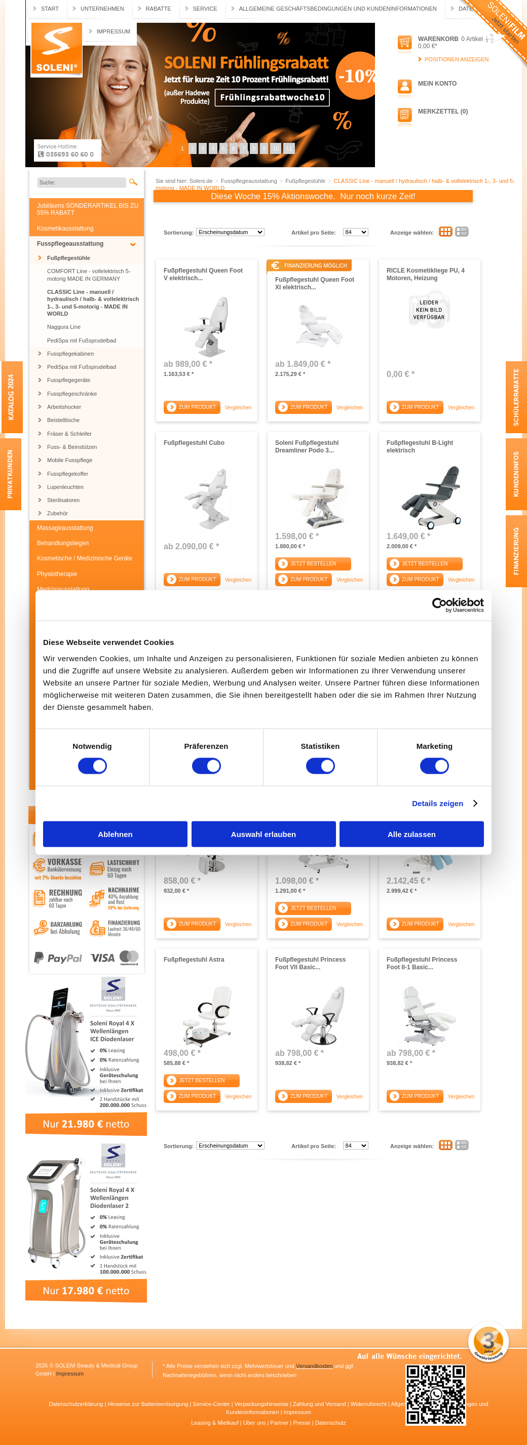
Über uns (255, 1423)
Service (205, 9)
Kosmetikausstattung (65, 228)
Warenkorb (438, 39)
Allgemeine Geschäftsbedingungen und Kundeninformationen (338, 9)
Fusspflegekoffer (67, 474)
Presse (302, 1423)
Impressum (114, 31)
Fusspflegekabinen (70, 354)
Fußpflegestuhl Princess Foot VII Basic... (310, 963)
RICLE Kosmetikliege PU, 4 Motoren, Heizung (426, 274)
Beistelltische (63, 420)
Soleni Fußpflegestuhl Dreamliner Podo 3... (306, 446)
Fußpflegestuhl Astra (194, 959)
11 (289, 148)
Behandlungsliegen (63, 543)
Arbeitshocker (64, 407)
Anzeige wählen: (412, 233)
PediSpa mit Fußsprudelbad (81, 340)
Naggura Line (64, 327)
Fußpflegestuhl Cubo (194, 442)
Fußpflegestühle (68, 258)
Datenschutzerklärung (76, 1404)
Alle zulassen (412, 833)
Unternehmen (102, 9)
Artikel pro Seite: (313, 233)
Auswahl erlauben (263, 833)
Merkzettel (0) (443, 111)
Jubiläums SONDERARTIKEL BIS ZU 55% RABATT (87, 209)
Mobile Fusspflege (69, 460)
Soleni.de (56, 50)
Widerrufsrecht (370, 1404)
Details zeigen (437, 803)
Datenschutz (330, 1423)
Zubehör (57, 513)
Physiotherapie (57, 574)
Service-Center (212, 1404)
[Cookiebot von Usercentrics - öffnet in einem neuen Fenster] (439, 605)
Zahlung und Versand (320, 1404)
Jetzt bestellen (313, 563)
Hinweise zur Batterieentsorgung (148, 1404)
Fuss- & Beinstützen (72, 447)
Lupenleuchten (65, 487)
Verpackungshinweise (262, 1404)
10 (276, 148)
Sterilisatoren (63, 500)
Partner (280, 1423)
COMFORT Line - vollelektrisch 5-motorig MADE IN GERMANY (89, 274)
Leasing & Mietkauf (215, 1423)
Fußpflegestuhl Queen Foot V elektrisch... (203, 274)
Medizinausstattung (63, 589)
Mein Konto (437, 83)
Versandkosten (314, 1366)
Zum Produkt (197, 407)
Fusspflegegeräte (68, 380)
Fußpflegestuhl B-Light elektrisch (420, 446)
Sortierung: (179, 233)
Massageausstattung (65, 527)
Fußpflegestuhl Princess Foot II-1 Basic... (422, 963)
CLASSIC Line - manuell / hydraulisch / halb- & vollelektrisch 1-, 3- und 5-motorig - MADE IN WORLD (93, 303)
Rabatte (158, 9)
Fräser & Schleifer (69, 434)
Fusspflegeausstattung (70, 243)
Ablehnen (115, 833)
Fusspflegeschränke (72, 394)
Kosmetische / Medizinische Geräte (84, 558)
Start (50, 9)
